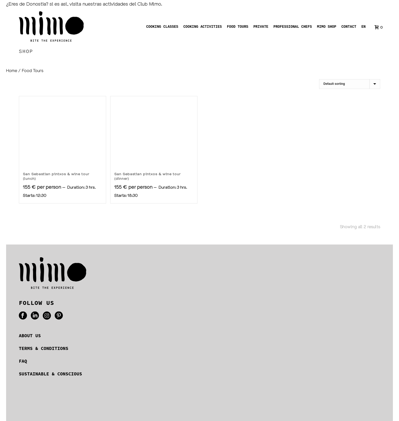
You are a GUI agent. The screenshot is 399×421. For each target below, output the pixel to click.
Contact (348, 27)
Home (349, 62)
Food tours (237, 27)
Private (260, 27)
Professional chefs (293, 27)
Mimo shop (326, 27)
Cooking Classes (162, 27)
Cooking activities (202, 27)
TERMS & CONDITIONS (43, 348)
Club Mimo (149, 4)
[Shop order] (349, 84)
